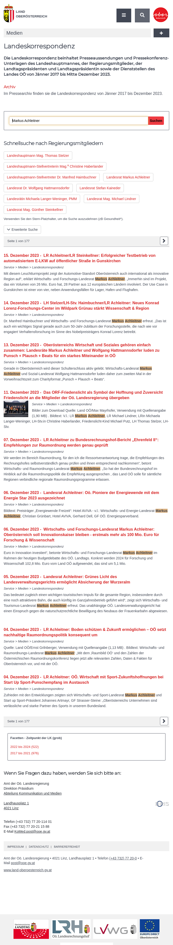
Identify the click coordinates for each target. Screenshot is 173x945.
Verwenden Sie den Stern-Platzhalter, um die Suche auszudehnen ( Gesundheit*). (63, 219)
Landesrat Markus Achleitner (128, 177)
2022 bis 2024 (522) (24, 747)
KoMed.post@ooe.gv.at (32, 831)
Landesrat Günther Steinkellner (35, 210)
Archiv (9, 87)
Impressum (15, 846)
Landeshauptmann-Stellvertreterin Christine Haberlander (55, 166)
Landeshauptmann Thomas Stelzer (38, 156)
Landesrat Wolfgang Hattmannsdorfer (38, 188)
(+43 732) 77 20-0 (123, 858)
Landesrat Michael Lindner (111, 199)
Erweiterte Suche (22, 230)
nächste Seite (164, 241)
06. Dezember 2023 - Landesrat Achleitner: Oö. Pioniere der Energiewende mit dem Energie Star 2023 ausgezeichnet (81, 495)
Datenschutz (39, 846)
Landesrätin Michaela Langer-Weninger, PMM (42, 199)
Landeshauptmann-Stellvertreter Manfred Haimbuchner (51, 177)
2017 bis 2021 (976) (24, 753)
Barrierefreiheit (67, 846)
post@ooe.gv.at (23, 863)
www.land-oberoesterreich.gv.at (28, 870)
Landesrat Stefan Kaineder (100, 188)
